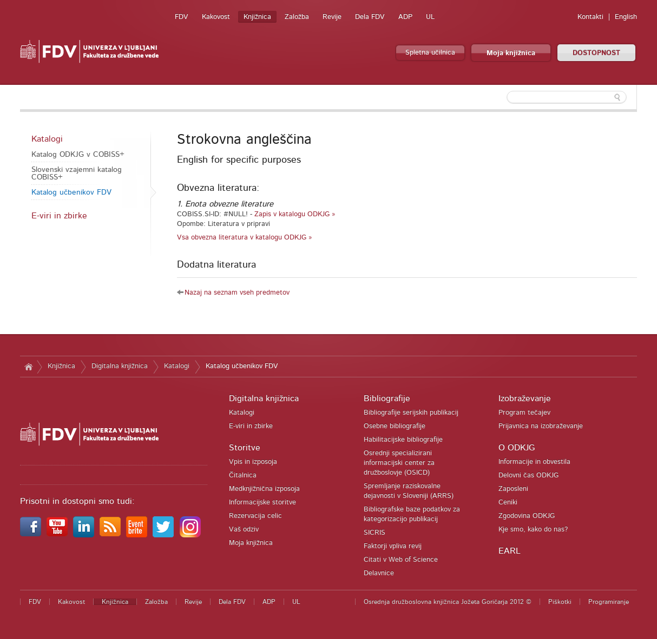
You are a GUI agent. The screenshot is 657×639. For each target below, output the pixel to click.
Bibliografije (387, 398)
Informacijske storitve (262, 502)
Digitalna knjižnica (119, 366)
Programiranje (608, 601)
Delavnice (379, 573)
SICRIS (374, 532)
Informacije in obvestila (534, 461)
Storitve (244, 447)
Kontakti (590, 17)
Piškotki (559, 601)
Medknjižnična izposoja (264, 488)
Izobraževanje (524, 398)
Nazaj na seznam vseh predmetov (237, 292)
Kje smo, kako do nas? (533, 529)
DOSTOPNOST (596, 53)
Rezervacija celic (255, 516)
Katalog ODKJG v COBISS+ (77, 154)
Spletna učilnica (430, 52)
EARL (509, 551)
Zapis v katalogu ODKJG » (295, 214)
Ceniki (507, 502)
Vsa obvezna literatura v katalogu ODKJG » (244, 237)
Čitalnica (243, 475)
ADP (405, 17)
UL (430, 17)
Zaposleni (513, 488)
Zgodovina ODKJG (526, 516)
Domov (28, 366)
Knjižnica (257, 17)
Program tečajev (524, 412)
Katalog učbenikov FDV (71, 192)
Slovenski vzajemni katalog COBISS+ (76, 173)
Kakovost (216, 17)
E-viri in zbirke (59, 215)
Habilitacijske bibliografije (403, 439)
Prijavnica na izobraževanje (540, 426)
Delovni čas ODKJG (528, 475)
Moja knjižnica (511, 53)
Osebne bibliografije (394, 426)
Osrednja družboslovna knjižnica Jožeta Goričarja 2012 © (447, 601)
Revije (332, 17)
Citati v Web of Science (401, 559)
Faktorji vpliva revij (393, 546)
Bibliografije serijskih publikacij (411, 412)
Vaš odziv (244, 529)
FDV (181, 17)
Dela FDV (370, 17)
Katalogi (47, 139)
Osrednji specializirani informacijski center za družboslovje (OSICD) (399, 463)
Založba (297, 17)
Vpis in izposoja (253, 461)
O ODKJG (516, 447)
